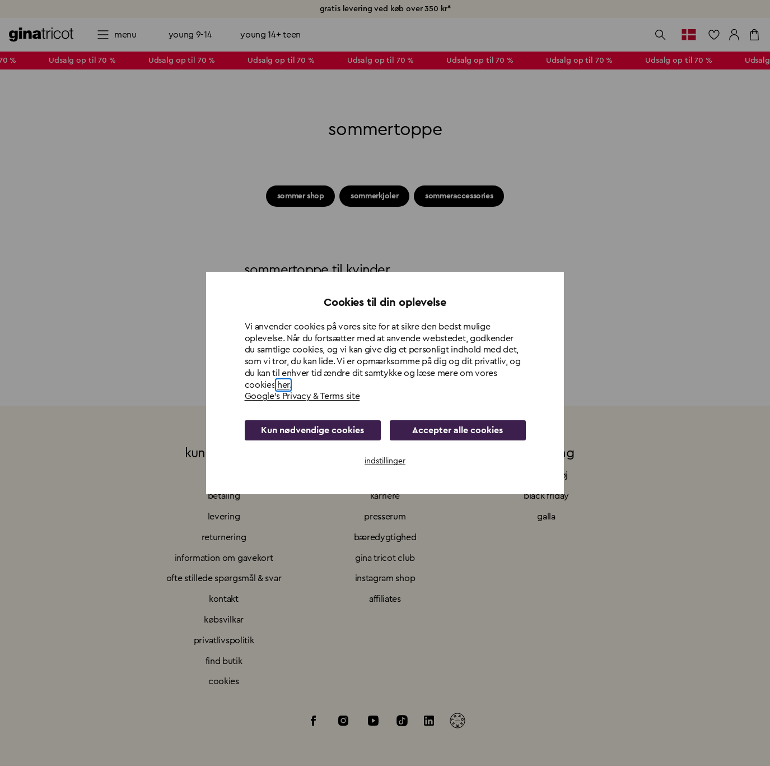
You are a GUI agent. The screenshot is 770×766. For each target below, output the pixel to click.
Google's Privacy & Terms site (302, 396)
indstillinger (385, 461)
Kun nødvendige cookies (312, 430)
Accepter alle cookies (457, 430)
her (283, 384)
